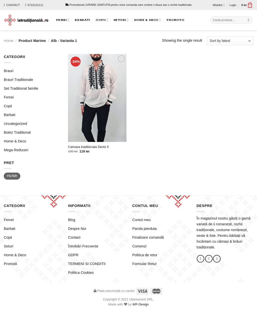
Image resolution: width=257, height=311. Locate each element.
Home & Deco (147, 20)
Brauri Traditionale (18, 80)
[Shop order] (230, 40)
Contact (74, 237)
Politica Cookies (81, 273)
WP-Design (141, 304)
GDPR (73, 255)
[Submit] (248, 20)
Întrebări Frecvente (83, 246)
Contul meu (141, 220)
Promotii (175, 20)
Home (8, 41)
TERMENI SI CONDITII (87, 264)
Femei (62, 20)
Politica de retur (144, 255)
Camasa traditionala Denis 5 (88, 147)
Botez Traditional (17, 132)
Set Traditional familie (21, 88)
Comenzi (139, 246)
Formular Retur (144, 264)
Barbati (82, 20)
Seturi (121, 20)
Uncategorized (15, 124)
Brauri (8, 71)
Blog (71, 220)
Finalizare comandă (148, 237)
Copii (102, 20)
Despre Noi (77, 229)
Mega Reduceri (16, 150)
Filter (12, 175)
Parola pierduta (144, 229)
